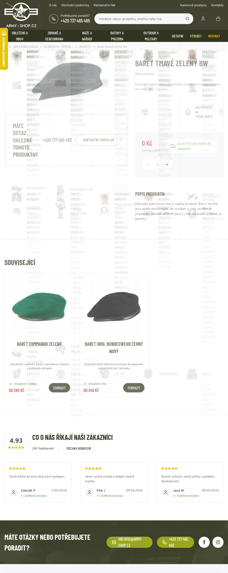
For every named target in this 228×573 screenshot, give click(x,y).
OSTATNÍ (177, 35)
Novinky (214, 35)
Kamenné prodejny (193, 5)
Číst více (161, 89)
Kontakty (217, 5)
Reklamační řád (104, 5)
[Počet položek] (157, 164)
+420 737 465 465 (75, 20)
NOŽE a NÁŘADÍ (87, 35)
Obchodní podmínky (75, 5)
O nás (53, 5)
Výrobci (196, 35)
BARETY (85, 46)
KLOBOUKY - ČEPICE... (58, 46)
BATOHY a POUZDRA (117, 35)
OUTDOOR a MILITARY (151, 35)
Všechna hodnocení (78, 448)
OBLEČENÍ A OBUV (20, 35)
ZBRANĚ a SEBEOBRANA (54, 35)
